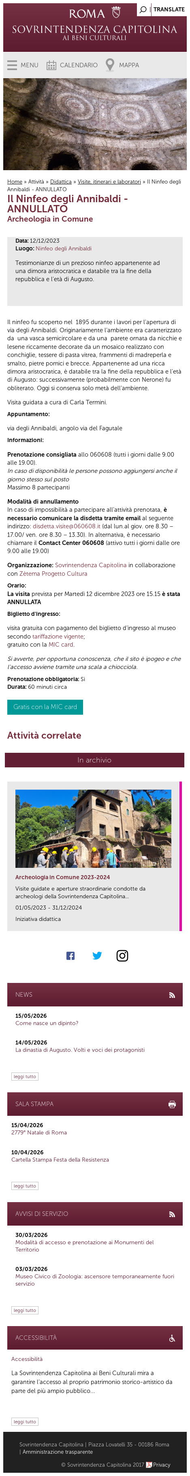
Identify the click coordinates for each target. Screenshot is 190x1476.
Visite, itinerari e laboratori (109, 182)
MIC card (61, 644)
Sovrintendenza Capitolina (91, 565)
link (176, 922)
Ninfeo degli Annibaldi (64, 248)
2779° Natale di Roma (39, 1132)
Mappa (129, 65)
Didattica (61, 182)
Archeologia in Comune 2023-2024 (62, 877)
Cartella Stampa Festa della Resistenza (60, 1159)
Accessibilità (27, 1359)
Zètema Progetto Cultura (53, 573)
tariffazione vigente (57, 636)
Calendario (79, 65)
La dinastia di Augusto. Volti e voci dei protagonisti (80, 1050)
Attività (36, 182)
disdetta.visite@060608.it (66, 526)
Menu (29, 65)
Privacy (162, 1465)
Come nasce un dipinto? (47, 1023)
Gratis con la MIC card (45, 707)
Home (14, 182)
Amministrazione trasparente (58, 1452)
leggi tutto (25, 1076)
